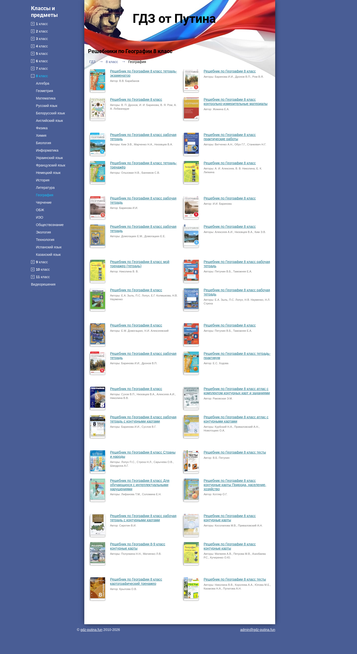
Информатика (47, 150)
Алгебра (42, 83)
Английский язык (49, 121)
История (42, 180)
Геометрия (44, 91)
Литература (45, 188)
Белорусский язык (50, 113)
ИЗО (39, 217)
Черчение (44, 202)
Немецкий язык (48, 173)
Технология (45, 240)
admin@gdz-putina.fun (257, 630)
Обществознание (50, 225)
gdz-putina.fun (91, 630)
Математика (46, 98)
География (44, 195)
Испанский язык (48, 247)
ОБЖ (40, 210)
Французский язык (50, 165)
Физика (42, 128)
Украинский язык (49, 158)
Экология (43, 232)
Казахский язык (48, 255)
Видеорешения (43, 284)
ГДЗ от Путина (174, 18)
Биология (43, 143)
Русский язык (46, 106)
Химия (41, 135)
